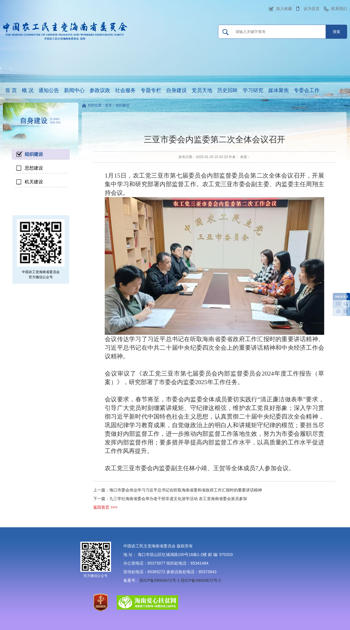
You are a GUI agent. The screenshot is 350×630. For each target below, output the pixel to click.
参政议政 (100, 90)
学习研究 (253, 90)
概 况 (28, 90)
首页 (108, 105)
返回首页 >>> (105, 507)
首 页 (11, 90)
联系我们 (339, 8)
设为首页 (312, 8)
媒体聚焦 (278, 90)
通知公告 (48, 90)
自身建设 (176, 90)
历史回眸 (227, 90)
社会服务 (125, 90)
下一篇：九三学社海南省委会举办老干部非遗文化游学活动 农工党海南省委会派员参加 (170, 498)
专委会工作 (307, 90)
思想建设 (34, 168)
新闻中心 (74, 90)
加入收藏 (284, 8)
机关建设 (34, 181)
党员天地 (202, 90)
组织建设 (34, 154)
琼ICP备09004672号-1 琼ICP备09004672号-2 (180, 580)
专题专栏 (151, 90)
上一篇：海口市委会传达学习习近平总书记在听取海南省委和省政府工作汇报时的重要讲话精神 (177, 490)
